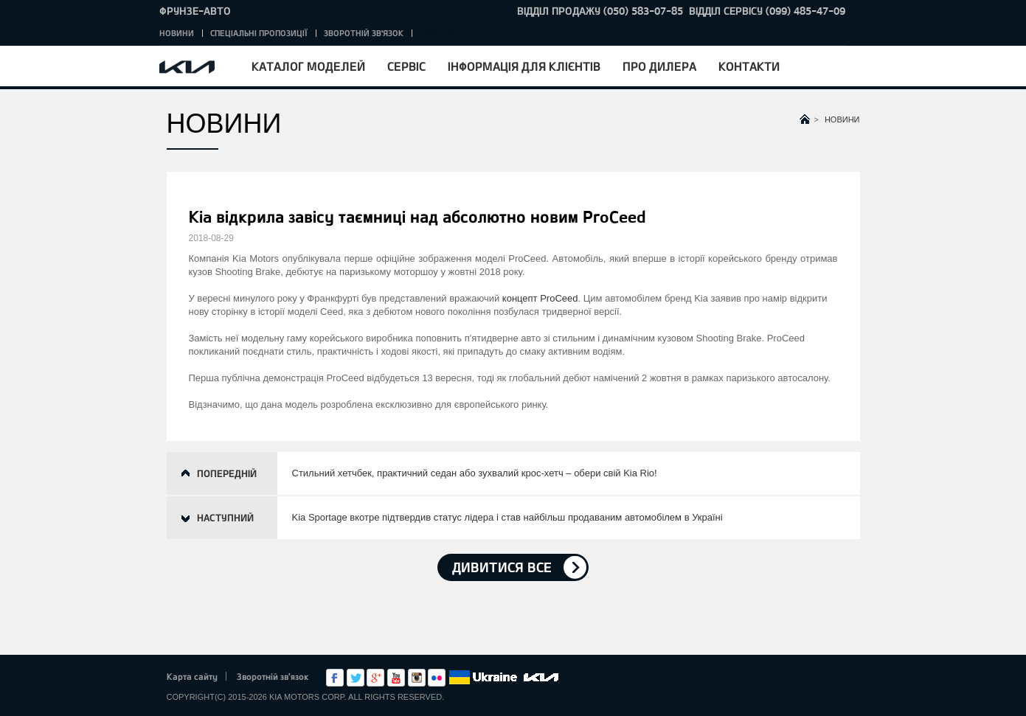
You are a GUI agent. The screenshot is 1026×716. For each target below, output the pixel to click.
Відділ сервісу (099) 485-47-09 (767, 10)
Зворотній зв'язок (363, 33)
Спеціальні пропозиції (259, 33)
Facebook (335, 678)
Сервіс (406, 66)
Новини (176, 33)
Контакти (749, 66)
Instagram (417, 678)
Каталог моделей (308, 66)
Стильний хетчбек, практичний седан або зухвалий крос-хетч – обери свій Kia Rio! (474, 473)
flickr (437, 678)
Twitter (355, 678)
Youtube (396, 678)
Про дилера (659, 66)
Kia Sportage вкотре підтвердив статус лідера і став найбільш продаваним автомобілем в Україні (507, 517)
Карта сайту (192, 676)
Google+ (375, 678)
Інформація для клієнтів (524, 66)
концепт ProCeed (540, 298)
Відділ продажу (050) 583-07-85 (600, 10)
